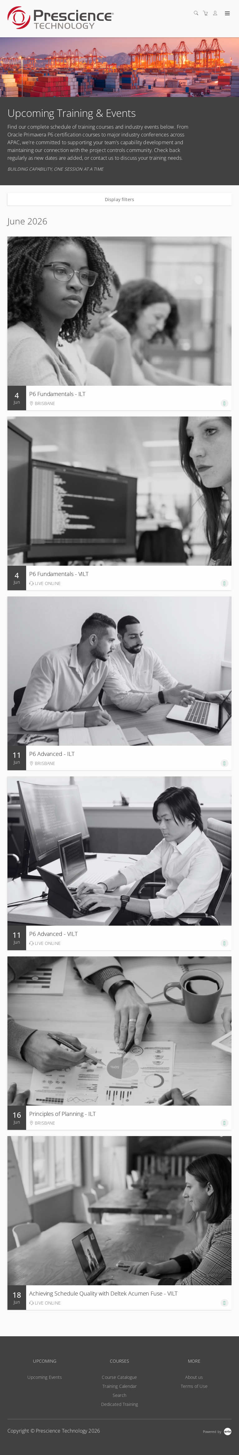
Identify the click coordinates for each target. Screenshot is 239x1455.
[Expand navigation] (227, 13)
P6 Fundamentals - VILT (58, 574)
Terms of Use (194, 1386)
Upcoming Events (44, 1377)
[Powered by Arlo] (217, 1431)
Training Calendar (119, 1386)
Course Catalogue (119, 1377)
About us (194, 1377)
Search (119, 1395)
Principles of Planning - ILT (62, 1113)
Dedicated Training (119, 1404)
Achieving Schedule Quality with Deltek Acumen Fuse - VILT (103, 1293)
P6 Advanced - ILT (51, 753)
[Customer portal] (217, 13)
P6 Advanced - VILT (53, 933)
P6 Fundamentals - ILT (57, 394)
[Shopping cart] (207, 13)
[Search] (198, 13)
